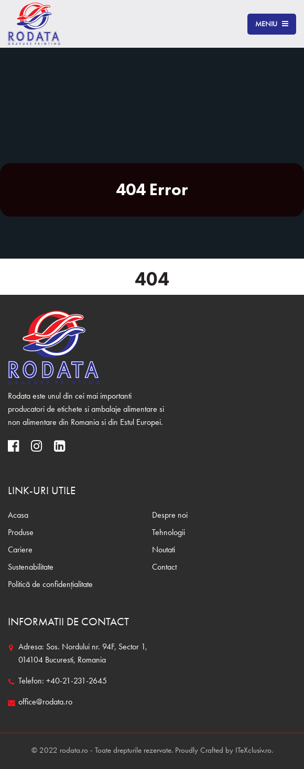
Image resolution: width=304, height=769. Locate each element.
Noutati (163, 550)
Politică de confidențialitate (50, 585)
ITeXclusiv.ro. (254, 751)
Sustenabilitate (30, 567)
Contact (164, 567)
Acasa (18, 515)
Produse (21, 533)
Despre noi (170, 515)
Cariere (20, 550)
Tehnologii (168, 533)
